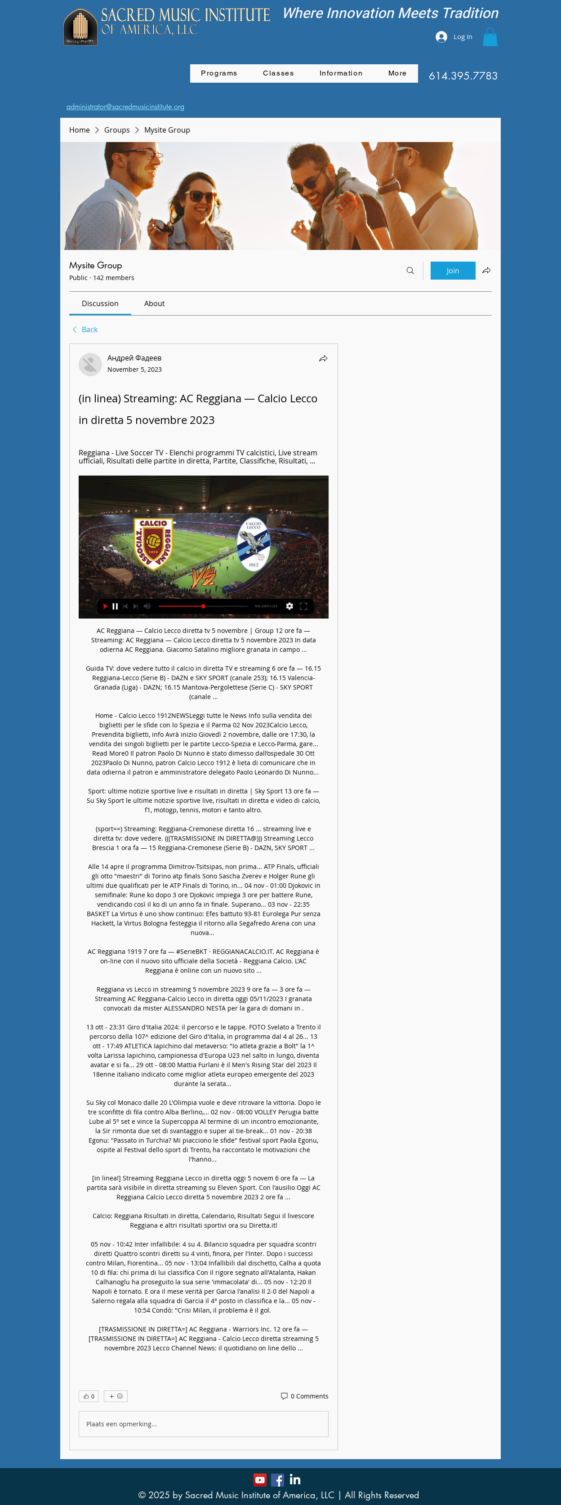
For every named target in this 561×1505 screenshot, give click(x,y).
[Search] (410, 271)
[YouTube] (260, 1480)
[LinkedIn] (295, 1480)
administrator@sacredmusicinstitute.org (125, 106)
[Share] (323, 358)
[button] (490, 36)
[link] (100, 303)
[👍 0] (88, 1396)
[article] (203, 896)
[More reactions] (116, 1396)
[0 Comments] (304, 1396)
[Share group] (486, 270)
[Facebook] (277, 1480)
